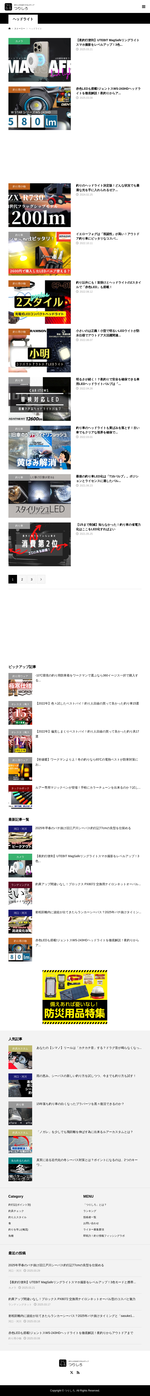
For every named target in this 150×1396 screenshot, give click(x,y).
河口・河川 (14, 1270)
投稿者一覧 (89, 1217)
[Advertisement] (75, 157)
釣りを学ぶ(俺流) (18, 1229)
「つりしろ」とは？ (95, 1204)
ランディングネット (20, 1304)
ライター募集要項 (93, 1229)
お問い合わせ (91, 1223)
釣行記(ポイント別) (19, 1204)
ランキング (89, 1210)
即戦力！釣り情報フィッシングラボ (104, 1235)
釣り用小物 (14, 1338)
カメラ (12, 1287)
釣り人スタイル (17, 1217)
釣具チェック (16, 1210)
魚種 (11, 1235)
